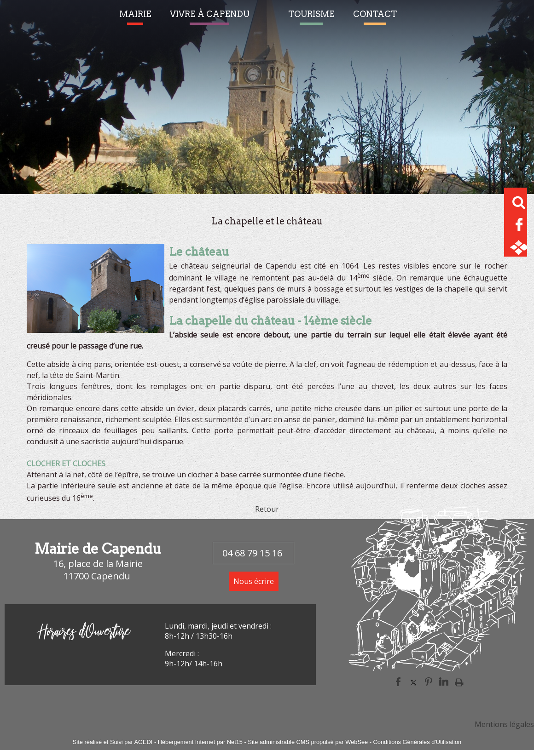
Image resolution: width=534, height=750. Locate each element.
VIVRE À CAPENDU (210, 14)
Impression (459, 682)
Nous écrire (253, 581)
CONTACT (375, 14)
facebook (398, 681)
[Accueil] (269, 19)
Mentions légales (504, 724)
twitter (413, 681)
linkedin (444, 681)
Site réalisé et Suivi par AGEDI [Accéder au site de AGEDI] (113, 742)
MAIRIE (135, 14)
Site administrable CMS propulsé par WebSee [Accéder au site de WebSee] (308, 742)
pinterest (428, 681)
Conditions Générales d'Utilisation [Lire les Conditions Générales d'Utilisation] (417, 742)
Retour (267, 509)
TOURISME (311, 14)
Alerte (415, 19)
